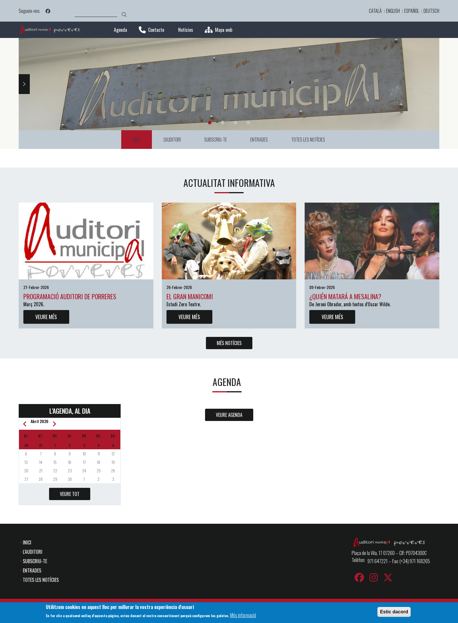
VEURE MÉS (46, 317)
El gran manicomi (189, 296)
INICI (27, 542)
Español (411, 10)
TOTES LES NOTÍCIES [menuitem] (308, 139)
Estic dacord (394, 611)
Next (24, 84)
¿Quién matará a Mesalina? (345, 296)
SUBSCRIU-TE (35, 561)
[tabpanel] (229, 84)
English (393, 10)
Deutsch (431, 10)
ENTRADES (32, 570)
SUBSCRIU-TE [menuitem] (215, 139)
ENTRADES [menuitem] (259, 139)
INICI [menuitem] (136, 139)
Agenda (120, 30)
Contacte (156, 30)
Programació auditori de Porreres (69, 296)
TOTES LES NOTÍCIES (41, 580)
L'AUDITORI (32, 552)
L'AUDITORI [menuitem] (172, 139)
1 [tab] (209, 122)
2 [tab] (222, 122)
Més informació (243, 615)
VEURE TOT (69, 493)
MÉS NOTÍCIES (229, 343)
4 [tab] (248, 122)
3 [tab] (235, 122)
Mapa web (223, 30)
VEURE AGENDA (229, 414)
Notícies (185, 30)
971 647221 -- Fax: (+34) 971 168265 (398, 561)
